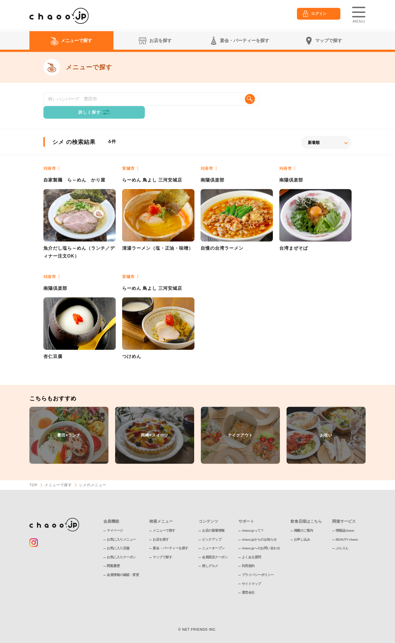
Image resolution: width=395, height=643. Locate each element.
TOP (33, 473)
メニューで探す (58, 473)
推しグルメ (210, 554)
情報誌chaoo (345, 519)
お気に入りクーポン (121, 545)
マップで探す (162, 545)
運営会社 (248, 581)
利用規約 (248, 554)
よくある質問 (251, 545)
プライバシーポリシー (258, 563)
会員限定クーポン (215, 545)
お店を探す (161, 527)
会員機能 (111, 509)
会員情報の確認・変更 (123, 563)
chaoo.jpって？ (253, 519)
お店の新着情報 (213, 519)
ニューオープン (213, 536)
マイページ (115, 519)
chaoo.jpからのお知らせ (259, 527)
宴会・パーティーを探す (170, 536)
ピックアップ (211, 527)
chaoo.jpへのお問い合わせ (261, 536)
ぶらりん (342, 536)
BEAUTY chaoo (347, 527)
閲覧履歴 (113, 554)
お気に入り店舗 (118, 536)
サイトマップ (251, 572)
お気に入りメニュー (121, 527)
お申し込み (302, 527)
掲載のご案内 (303, 519)
